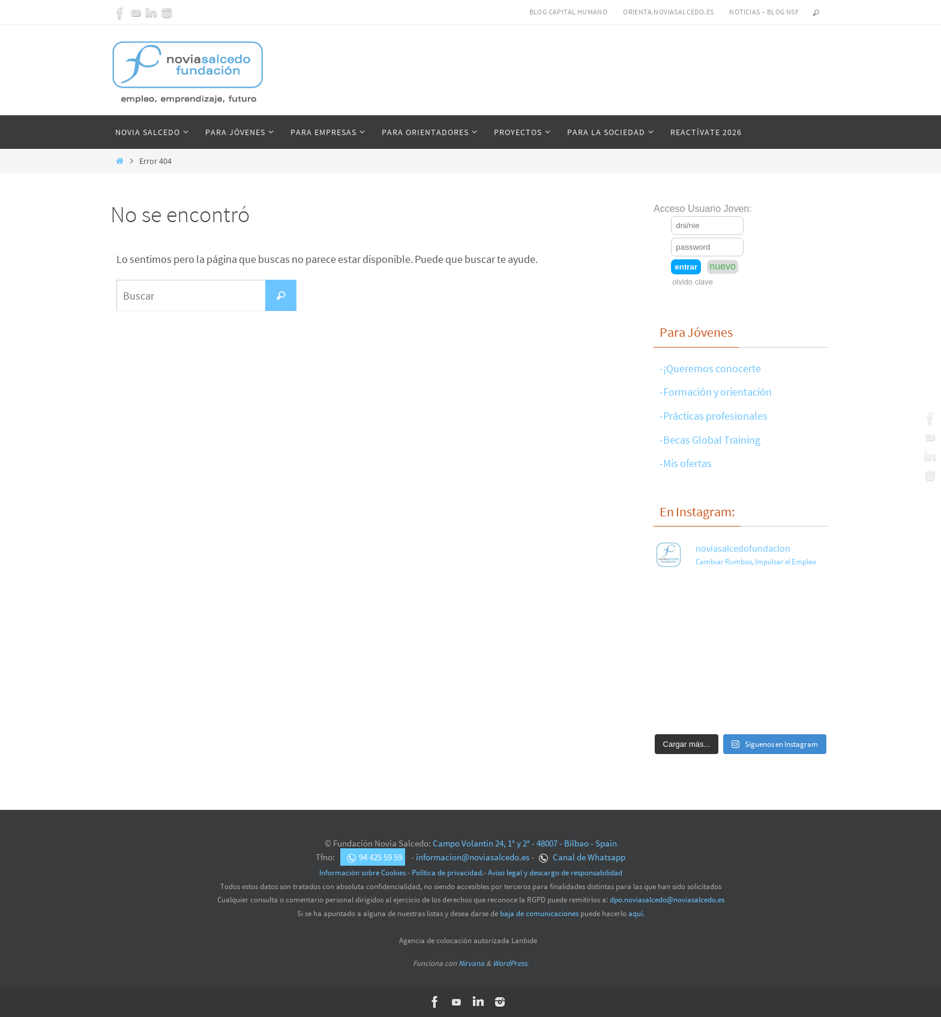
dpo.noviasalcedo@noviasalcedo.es (667, 900)
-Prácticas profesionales (714, 416)
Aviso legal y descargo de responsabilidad (555, 873)
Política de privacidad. (448, 873)
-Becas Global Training (710, 440)
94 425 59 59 (374, 857)
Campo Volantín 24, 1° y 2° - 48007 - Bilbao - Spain (525, 843)
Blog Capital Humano (568, 11)
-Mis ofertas (686, 463)
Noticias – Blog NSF (764, 11)
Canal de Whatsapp (582, 857)
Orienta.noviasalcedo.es (668, 11)
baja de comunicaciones (539, 913)
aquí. (636, 913)
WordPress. (511, 963)
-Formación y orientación (716, 392)
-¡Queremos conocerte (710, 368)
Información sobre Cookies (362, 873)
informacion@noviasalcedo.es (472, 857)
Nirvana (471, 963)
